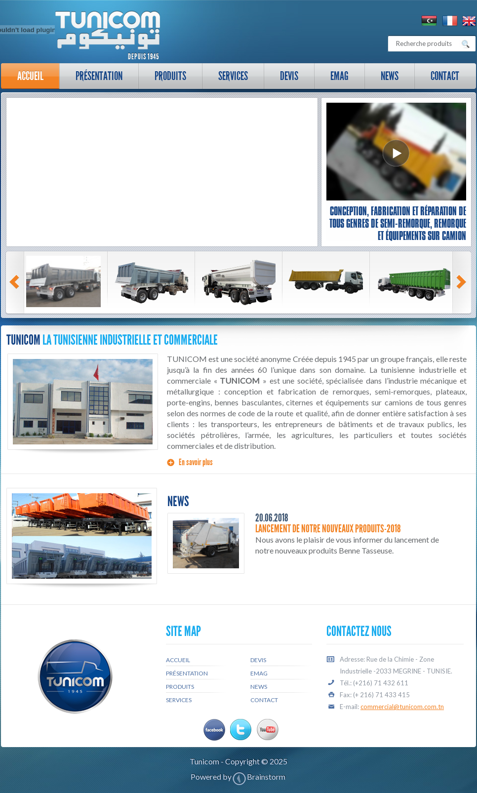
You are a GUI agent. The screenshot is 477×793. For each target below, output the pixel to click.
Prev (15, 282)
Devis (289, 76)
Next (462, 282)
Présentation (94, 79)
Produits (170, 76)
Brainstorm (266, 776)
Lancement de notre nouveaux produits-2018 (327, 528)
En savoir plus (196, 462)
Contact (445, 76)
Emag (339, 76)
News (389, 76)
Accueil (30, 76)
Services (228, 79)
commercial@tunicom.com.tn (402, 707)
